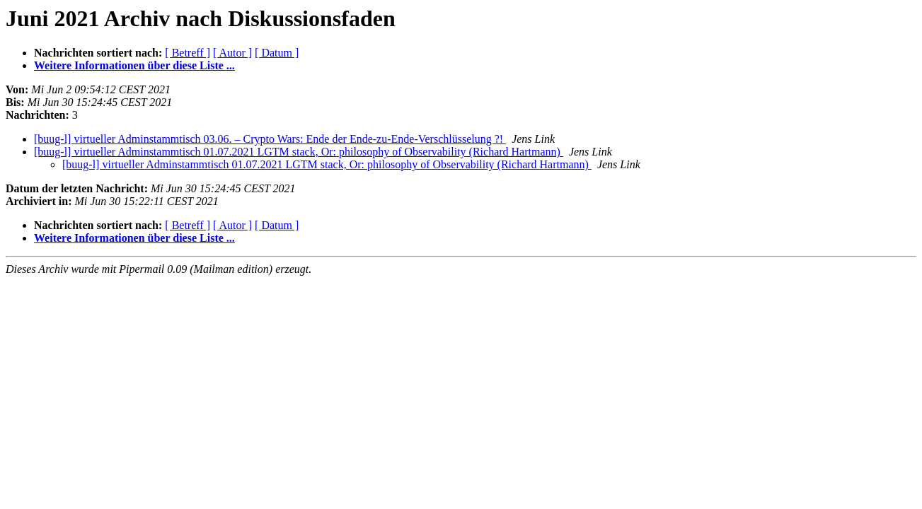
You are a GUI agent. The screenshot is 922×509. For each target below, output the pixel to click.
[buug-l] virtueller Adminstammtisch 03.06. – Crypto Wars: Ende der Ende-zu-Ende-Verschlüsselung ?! (270, 139)
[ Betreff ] (187, 53)
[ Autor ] (232, 53)
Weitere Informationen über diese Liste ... (134, 65)
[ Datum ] (277, 53)
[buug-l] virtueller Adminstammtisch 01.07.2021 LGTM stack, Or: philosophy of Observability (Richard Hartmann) (298, 152)
